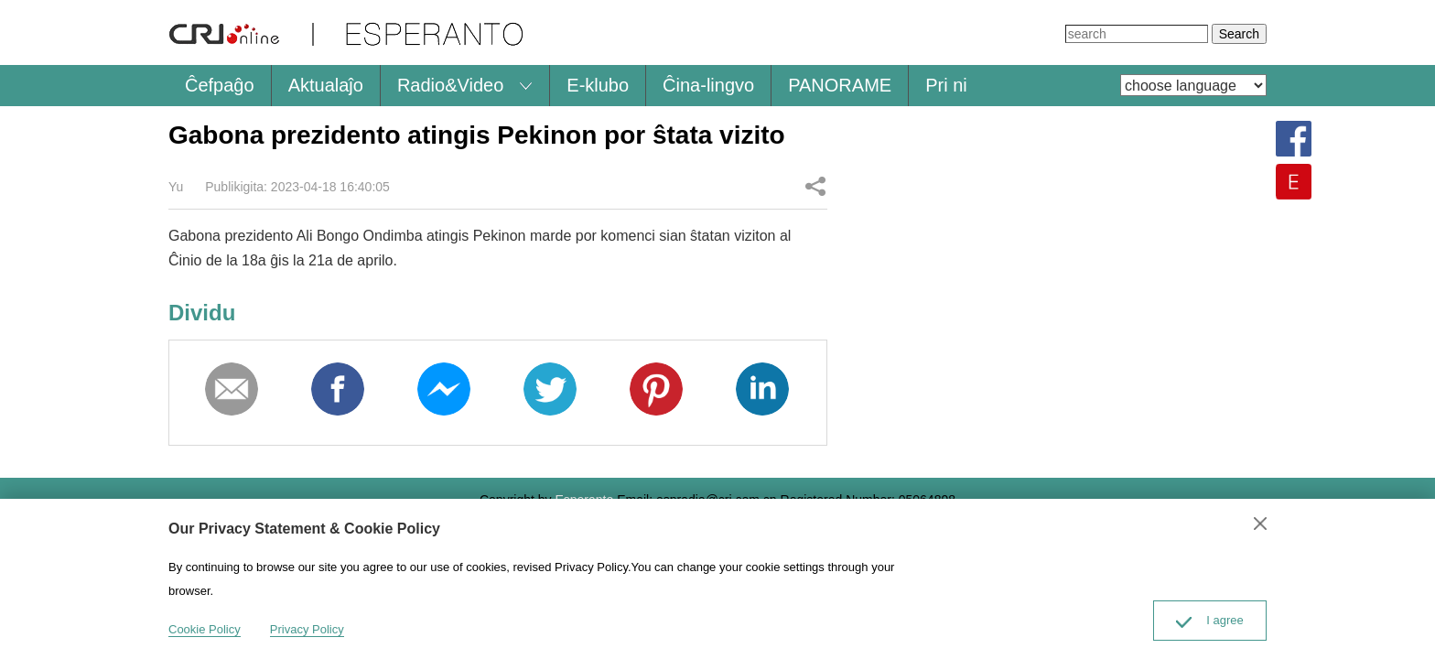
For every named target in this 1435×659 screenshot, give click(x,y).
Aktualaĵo (325, 85)
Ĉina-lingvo (708, 85)
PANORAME (839, 85)
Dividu (815, 186)
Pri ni (946, 85)
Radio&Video (450, 85)
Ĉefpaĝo (219, 85)
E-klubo (597, 85)
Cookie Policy (204, 629)
